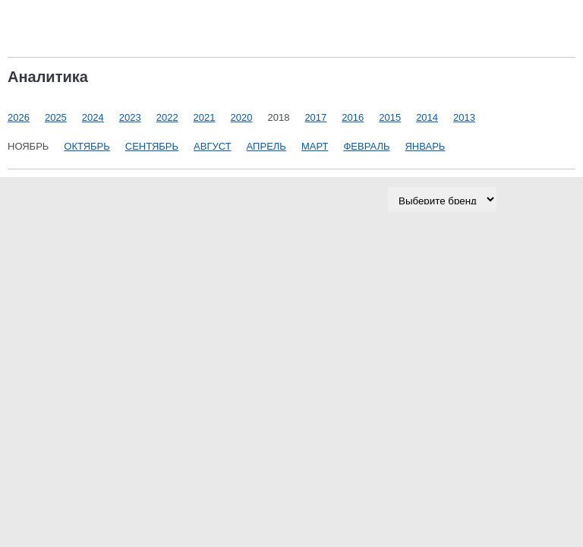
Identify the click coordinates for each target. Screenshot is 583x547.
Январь (425, 146)
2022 (167, 117)
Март (315, 146)
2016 (353, 117)
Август (213, 146)
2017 (315, 117)
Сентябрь (151, 146)
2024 (93, 117)
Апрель (266, 146)
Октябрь (86, 146)
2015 (390, 117)
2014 (427, 117)
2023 (130, 117)
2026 (19, 117)
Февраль (366, 146)
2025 (56, 117)
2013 (464, 117)
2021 (205, 117)
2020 (242, 117)
